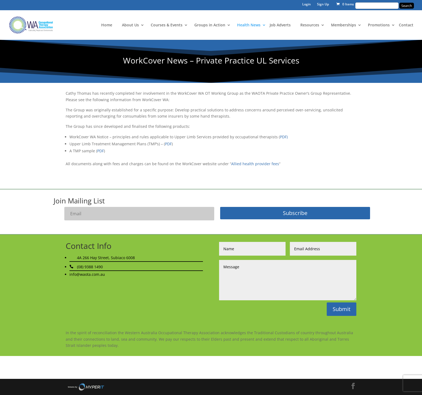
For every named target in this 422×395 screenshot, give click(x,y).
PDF (168, 143)
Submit (341, 309)
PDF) (284, 136)
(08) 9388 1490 (90, 266)
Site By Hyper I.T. (86, 387)
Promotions (379, 25)
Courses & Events (166, 25)
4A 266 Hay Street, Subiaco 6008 (106, 257)
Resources (309, 25)
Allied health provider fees (255, 163)
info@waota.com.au (87, 274)
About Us (130, 25)
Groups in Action (209, 25)
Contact (406, 25)
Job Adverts (280, 25)
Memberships (343, 25)
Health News (249, 25)
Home (106, 25)
